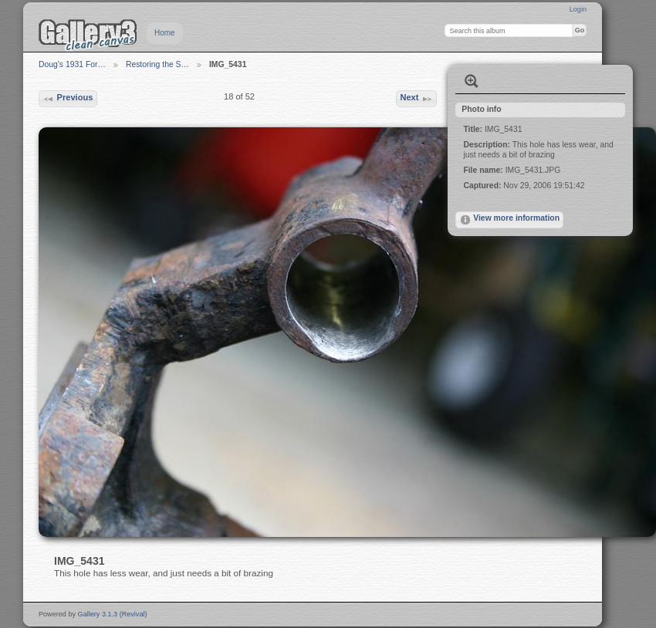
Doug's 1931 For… (72, 64)
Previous (67, 99)
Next (416, 99)
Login (578, 9)
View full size (471, 81)
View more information (509, 220)
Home (164, 33)
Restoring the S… (157, 64)
